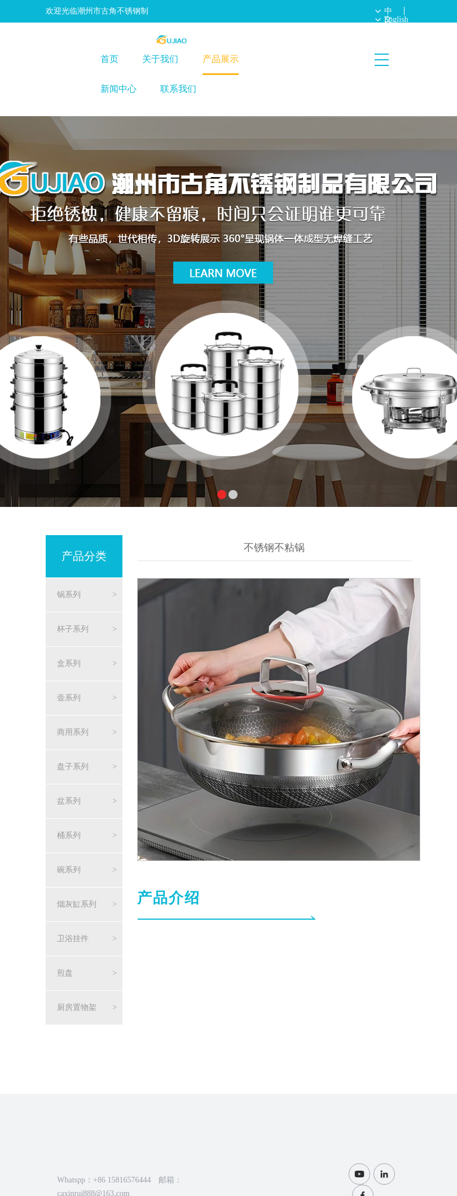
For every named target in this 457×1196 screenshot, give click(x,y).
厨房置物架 (76, 1007)
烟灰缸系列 (76, 904)
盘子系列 (73, 766)
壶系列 (69, 698)
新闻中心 (118, 89)
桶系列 (69, 835)
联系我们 (178, 89)
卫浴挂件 (73, 938)
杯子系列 (73, 629)
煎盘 (65, 973)
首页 (109, 59)
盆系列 (69, 801)
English (396, 19)
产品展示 (221, 59)
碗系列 (69, 870)
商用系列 (73, 732)
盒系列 (69, 663)
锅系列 (69, 594)
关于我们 (160, 59)
